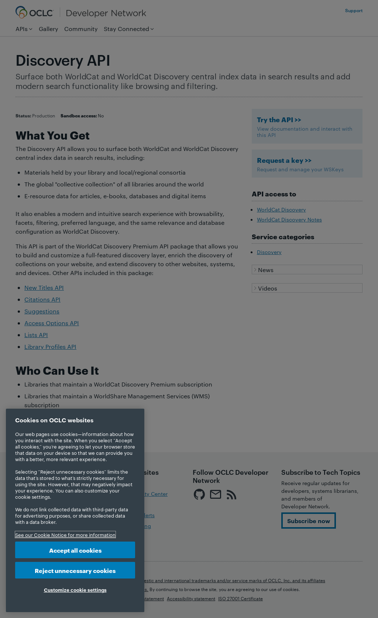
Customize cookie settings (75, 589)
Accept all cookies (75, 550)
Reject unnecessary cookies (75, 570)
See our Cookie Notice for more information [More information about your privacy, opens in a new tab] (65, 534)
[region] (75, 510)
